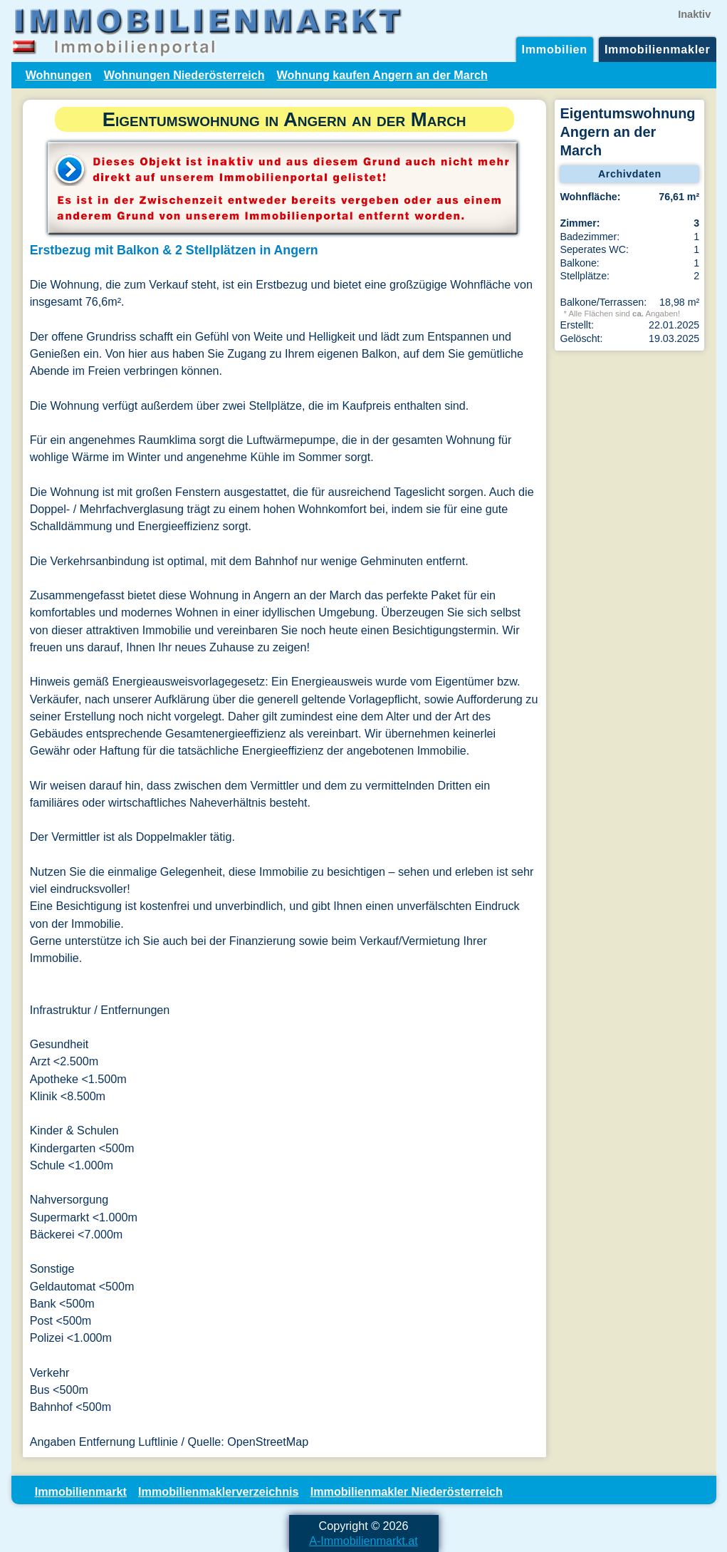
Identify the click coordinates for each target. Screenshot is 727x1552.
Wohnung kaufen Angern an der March (382, 74)
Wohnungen (59, 74)
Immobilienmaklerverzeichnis (218, 1491)
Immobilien (554, 49)
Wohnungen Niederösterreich (184, 74)
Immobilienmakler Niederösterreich (406, 1491)
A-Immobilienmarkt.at (363, 1540)
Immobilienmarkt (81, 1491)
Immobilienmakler (658, 49)
